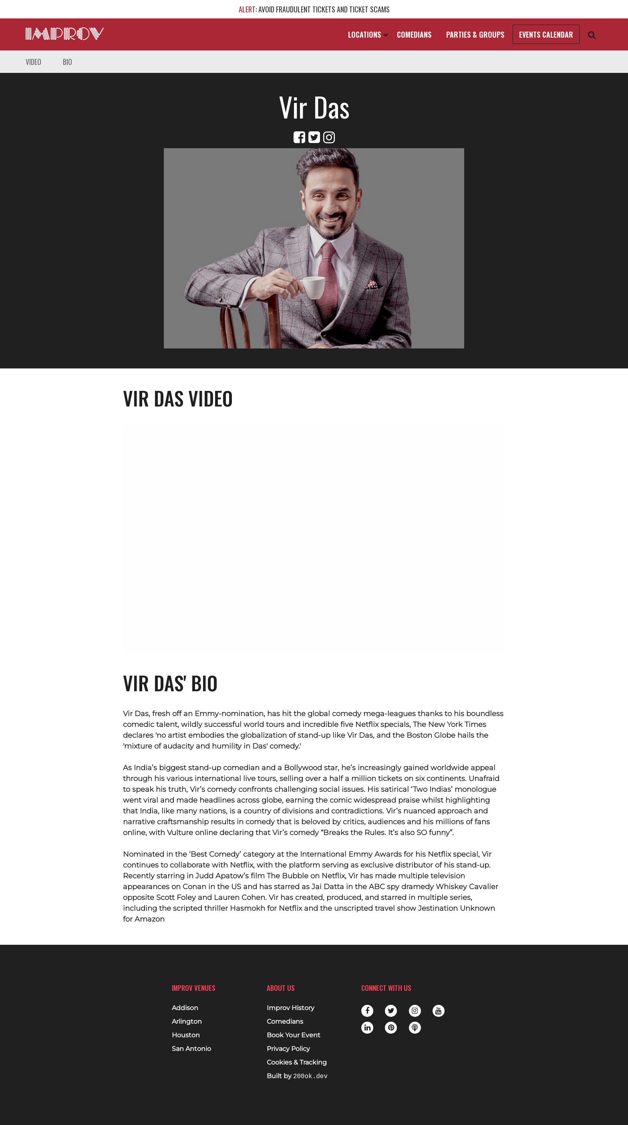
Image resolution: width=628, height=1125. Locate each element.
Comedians (414, 34)
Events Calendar (546, 34)
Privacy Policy (288, 1049)
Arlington (187, 1021)
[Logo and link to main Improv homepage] (65, 33)
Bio (67, 61)
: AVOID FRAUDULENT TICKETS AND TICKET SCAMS (314, 9)
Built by (297, 1076)
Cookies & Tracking (297, 1062)
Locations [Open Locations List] (368, 34)
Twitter (391, 1011)
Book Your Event (293, 1035)
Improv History (290, 1008)
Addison (185, 1008)
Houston (186, 1035)
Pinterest (391, 1028)
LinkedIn (367, 1028)
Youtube (439, 1011)
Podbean (415, 1028)
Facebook (367, 1011)
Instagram (415, 1011)
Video (33, 61)
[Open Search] (592, 34)
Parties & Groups (475, 34)
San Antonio (191, 1049)
